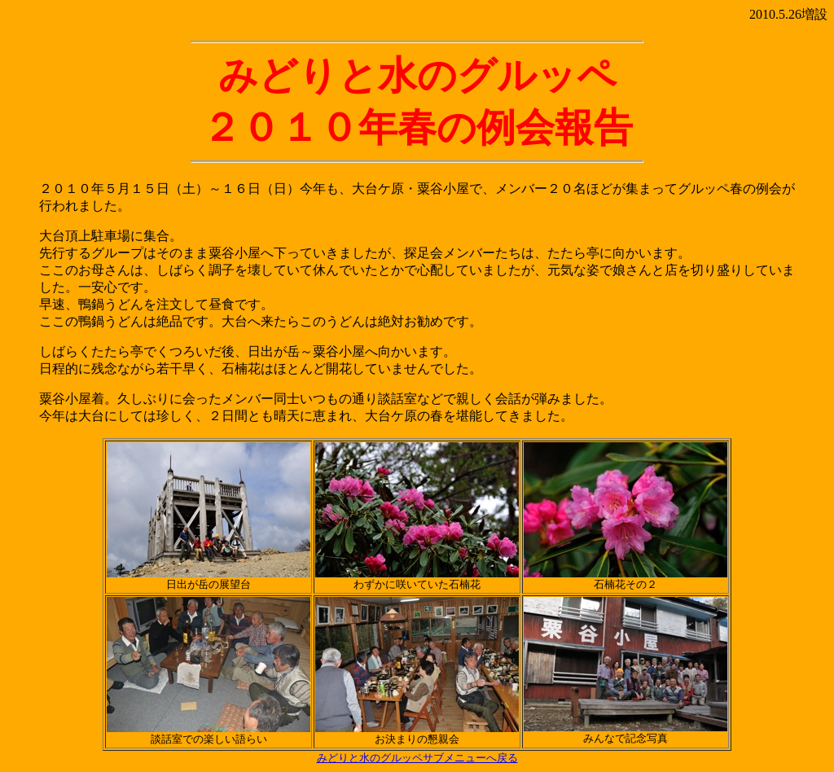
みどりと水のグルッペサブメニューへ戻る (417, 758)
